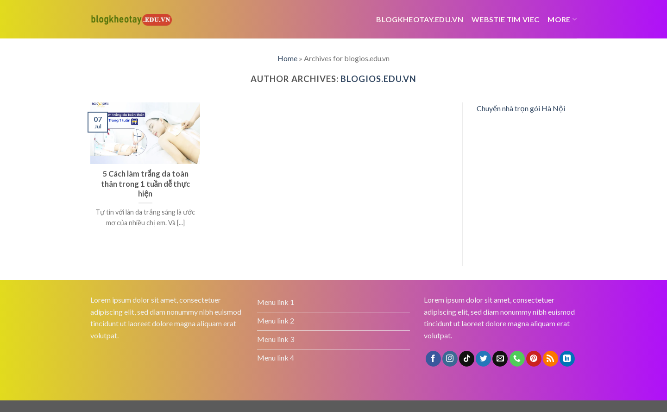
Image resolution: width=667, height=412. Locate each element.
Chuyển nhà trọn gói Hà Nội (521, 108)
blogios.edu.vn (378, 79)
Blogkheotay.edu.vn (419, 19)
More (562, 19)
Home (287, 58)
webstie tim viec (505, 19)
